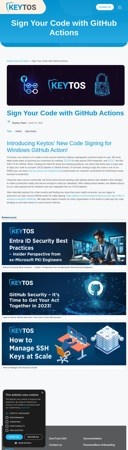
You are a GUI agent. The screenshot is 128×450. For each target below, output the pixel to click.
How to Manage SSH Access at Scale (20, 367)
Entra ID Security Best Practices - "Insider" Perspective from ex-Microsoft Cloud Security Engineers (48, 267)
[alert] (24, 418)
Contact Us (105, 7)
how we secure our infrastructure (45, 171)
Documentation (92, 438)
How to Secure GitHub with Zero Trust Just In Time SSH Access (32, 317)
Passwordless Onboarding (99, 444)
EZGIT (111, 160)
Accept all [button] (14, 437)
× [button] (42, 393)
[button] (24, 443)
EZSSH (68, 160)
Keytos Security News (18, 61)
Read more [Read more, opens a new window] (25, 407)
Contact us (55, 444)
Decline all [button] (33, 437)
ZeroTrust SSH (58, 438)
